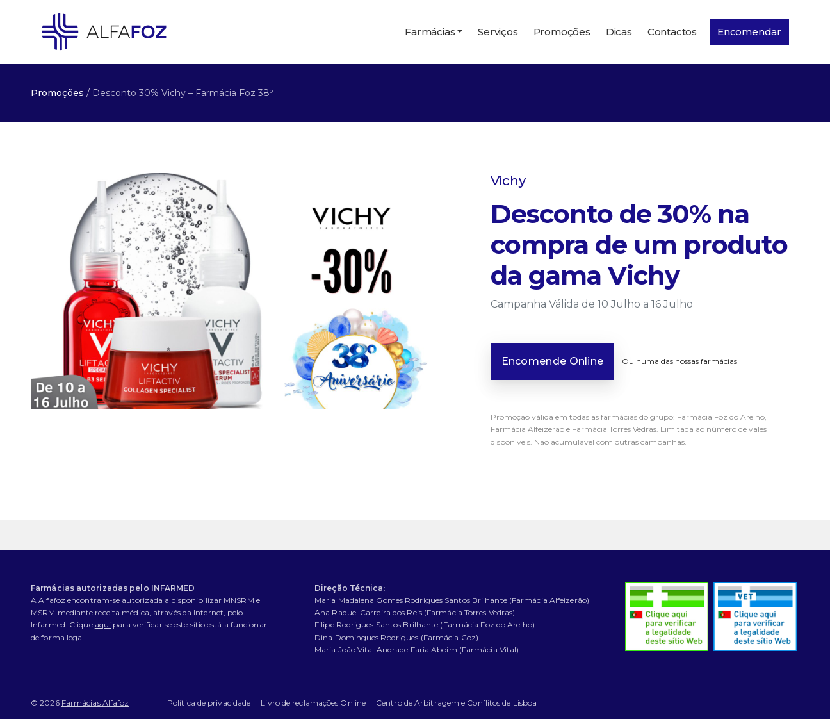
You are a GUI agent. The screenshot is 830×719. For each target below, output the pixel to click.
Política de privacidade (208, 702)
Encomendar (749, 32)
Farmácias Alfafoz (95, 702)
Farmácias (430, 32)
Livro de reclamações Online (313, 702)
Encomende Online (552, 361)
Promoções (561, 32)
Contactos (672, 32)
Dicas (619, 32)
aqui (103, 624)
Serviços (497, 32)
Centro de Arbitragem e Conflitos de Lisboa (456, 702)
